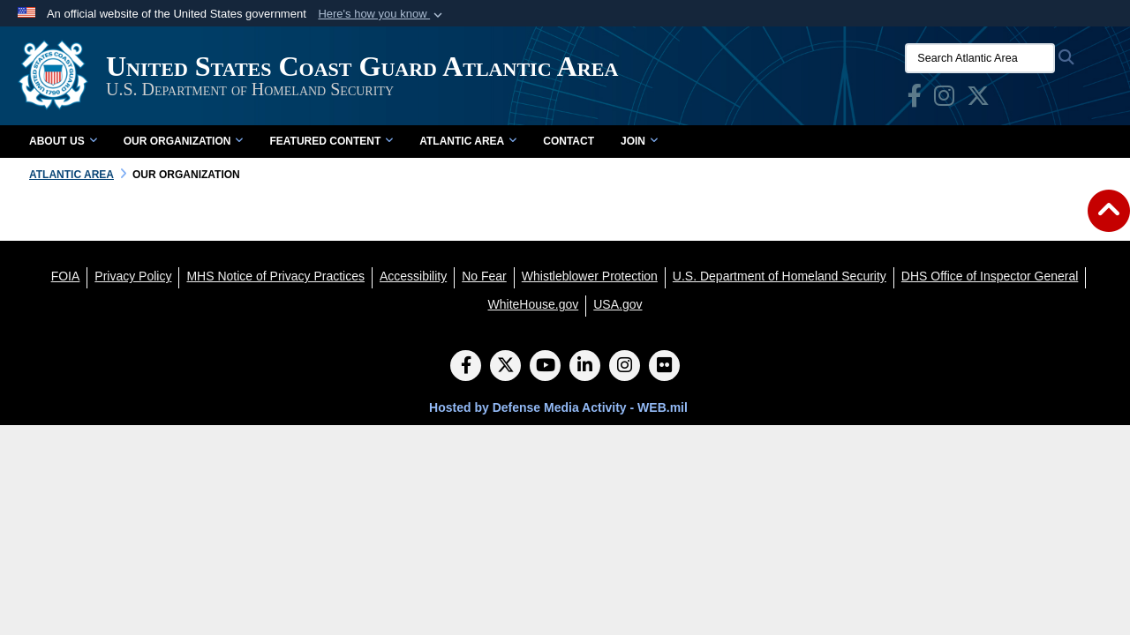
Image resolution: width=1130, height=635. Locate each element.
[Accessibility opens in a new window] (413, 276)
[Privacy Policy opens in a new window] (132, 276)
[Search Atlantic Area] (980, 58)
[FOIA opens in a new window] (65, 276)
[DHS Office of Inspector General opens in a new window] (990, 276)
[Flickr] (664, 367)
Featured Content (331, 141)
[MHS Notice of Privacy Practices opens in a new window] (275, 276)
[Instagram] (624, 367)
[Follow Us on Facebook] (465, 367)
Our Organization (184, 141)
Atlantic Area (467, 141)
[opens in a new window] (915, 100)
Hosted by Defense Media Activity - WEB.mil (558, 407)
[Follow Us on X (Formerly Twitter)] (505, 367)
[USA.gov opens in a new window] (617, 304)
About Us (63, 141)
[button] (382, 14)
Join (639, 141)
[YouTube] (545, 367)
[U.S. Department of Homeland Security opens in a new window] (779, 276)
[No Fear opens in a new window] (484, 276)
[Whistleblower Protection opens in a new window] (590, 276)
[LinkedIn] (584, 367)
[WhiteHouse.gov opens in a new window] (533, 304)
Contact (568, 141)
